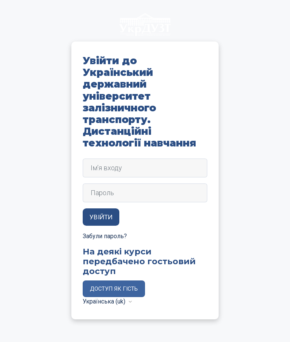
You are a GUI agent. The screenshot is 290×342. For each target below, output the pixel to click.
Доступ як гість (114, 288)
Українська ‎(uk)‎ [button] (105, 301)
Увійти (101, 217)
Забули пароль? (105, 236)
